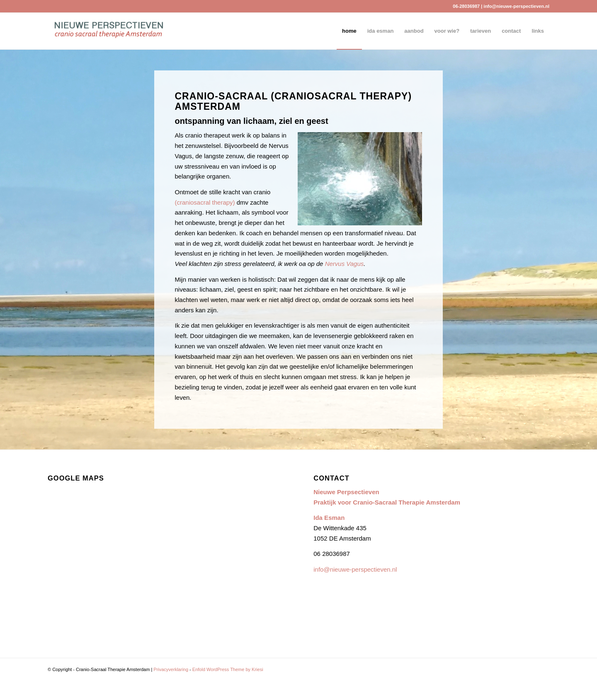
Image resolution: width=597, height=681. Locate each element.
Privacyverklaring (170, 669)
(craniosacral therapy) (205, 202)
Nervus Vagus (344, 263)
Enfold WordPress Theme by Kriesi (227, 669)
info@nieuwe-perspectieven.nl (516, 6)
